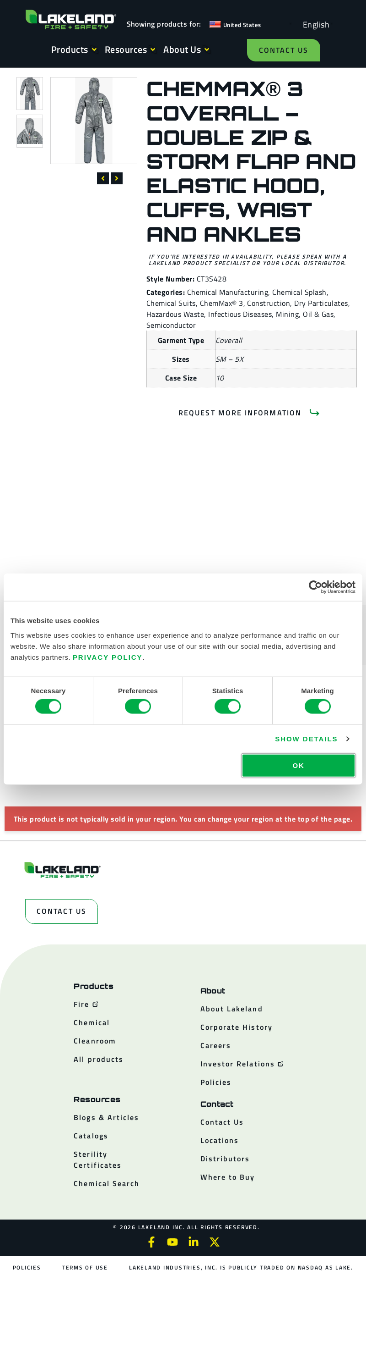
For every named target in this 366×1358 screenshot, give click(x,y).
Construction (268, 303)
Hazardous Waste (175, 314)
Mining (287, 314)
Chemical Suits (171, 303)
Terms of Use (85, 1267)
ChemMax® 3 (221, 303)
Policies (27, 1267)
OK (298, 765)
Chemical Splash (299, 292)
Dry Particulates (321, 303)
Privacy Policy (108, 657)
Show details (306, 739)
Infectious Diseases (240, 314)
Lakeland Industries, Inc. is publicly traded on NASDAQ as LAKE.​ (241, 1267)
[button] (103, 178)
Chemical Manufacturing (228, 292)
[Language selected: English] (313, 24)
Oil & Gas (318, 314)
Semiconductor (171, 325)
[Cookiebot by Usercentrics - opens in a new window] (315, 587)
